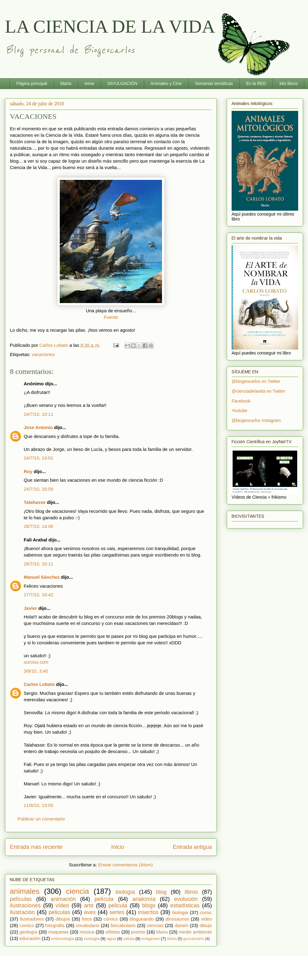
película (104, 899)
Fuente (111, 317)
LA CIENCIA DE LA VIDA (110, 26)
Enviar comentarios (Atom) (125, 864)
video (206, 919)
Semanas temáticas (214, 83)
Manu (162, 931)
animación (63, 899)
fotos (87, 919)
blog (161, 892)
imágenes (151, 938)
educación (29, 938)
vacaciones (43, 354)
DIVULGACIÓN (122, 83)
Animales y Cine (166, 83)
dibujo (206, 925)
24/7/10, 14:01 (38, 457)
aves (90, 912)
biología (125, 892)
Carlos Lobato (39, 684)
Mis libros (288, 83)
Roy (28, 471)
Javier (30, 608)
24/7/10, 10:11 (38, 414)
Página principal (31, 83)
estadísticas (185, 905)
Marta (65, 83)
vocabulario (87, 925)
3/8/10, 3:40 (36, 671)
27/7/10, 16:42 (38, 594)
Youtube (239, 410)
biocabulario (123, 925)
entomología (62, 938)
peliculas (59, 912)
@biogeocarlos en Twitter (256, 381)
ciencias (155, 925)
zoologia (91, 938)
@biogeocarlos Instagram (256, 420)
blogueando (142, 919)
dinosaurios (177, 919)
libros (191, 892)
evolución (186, 899)
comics (27, 925)
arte (89, 905)
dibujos (62, 919)
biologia (180, 912)
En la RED (256, 83)
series (117, 912)
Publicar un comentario (41, 818)
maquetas (58, 931)
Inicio (117, 847)
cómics (110, 919)
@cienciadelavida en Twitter (258, 391)
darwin (181, 925)
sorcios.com (36, 662)
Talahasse (35, 502)
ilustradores (32, 919)
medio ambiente (195, 931)
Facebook (241, 401)
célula (129, 938)
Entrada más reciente (36, 847)
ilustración (22, 912)
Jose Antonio (38, 427)
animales (24, 891)
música (87, 931)
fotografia (55, 925)
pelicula (117, 905)
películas (21, 899)
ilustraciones (25, 905)
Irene (89, 83)
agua (111, 938)
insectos (148, 912)
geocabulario (193, 939)
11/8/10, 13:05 (38, 805)
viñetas (112, 931)
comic (206, 912)
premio (138, 931)
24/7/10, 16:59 (38, 489)
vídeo (62, 905)
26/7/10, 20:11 (38, 563)
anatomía (144, 899)
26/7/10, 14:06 (38, 526)
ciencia (77, 891)
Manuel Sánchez (42, 577)
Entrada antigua (192, 847)
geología (28, 931)
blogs (148, 905)
